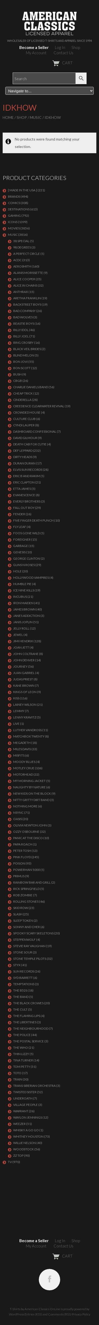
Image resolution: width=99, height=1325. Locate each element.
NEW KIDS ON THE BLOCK (32, 793)
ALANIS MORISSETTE (28, 273)
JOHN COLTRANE (26, 654)
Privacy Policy (81, 1314)
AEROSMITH (22, 266)
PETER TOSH (22, 851)
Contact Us (63, 52)
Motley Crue (23, 768)
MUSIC (36, 117)
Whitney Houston (28, 1136)
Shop (76, 47)
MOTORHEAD (23, 774)
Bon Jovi (20, 362)
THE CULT (20, 1009)
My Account (36, 52)
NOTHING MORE (25, 806)
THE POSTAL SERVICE (28, 1041)
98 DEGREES (22, 247)
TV (10, 1162)
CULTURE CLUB (24, 419)
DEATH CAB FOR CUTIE (29, 444)
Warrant (20, 1111)
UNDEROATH (22, 1098)
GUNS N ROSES (24, 565)
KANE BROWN (23, 686)
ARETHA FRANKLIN (27, 298)
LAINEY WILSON (24, 705)
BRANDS (14, 196)
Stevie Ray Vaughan (29, 946)
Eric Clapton (24, 482)
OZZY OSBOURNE (26, 832)
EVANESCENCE (24, 495)
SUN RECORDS (23, 971)
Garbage (20, 546)
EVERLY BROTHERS (26, 501)
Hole (17, 571)
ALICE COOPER (24, 279)
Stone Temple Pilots (29, 959)
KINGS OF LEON (24, 692)
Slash (17, 914)
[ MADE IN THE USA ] (22, 190)
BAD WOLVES (23, 317)
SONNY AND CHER (26, 927)
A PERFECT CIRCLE (26, 254)
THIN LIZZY (21, 1054)
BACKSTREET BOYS (27, 304)
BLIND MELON (23, 355)
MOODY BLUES (24, 762)
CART (49, 62)
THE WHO (20, 1048)
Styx (17, 965)
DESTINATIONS (19, 209)
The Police (22, 1035)
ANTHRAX (20, 292)
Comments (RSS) (59, 1314)
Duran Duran (24, 463)
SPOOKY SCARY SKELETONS (33, 933)
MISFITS (19, 755)
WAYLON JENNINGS (27, 1117)
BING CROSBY (23, 343)
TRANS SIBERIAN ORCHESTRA (34, 1086)
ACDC (17, 260)
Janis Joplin (22, 622)
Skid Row (20, 908)
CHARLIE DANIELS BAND (30, 387)
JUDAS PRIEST (23, 679)
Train (17, 1079)
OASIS (17, 819)
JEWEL (18, 635)
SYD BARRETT (23, 978)
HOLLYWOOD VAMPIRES (31, 578)
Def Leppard (22, 451)
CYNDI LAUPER (24, 425)
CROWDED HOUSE (26, 412)
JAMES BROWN (24, 609)
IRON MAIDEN (23, 603)
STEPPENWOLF (24, 940)
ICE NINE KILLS (23, 590)
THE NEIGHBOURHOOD (30, 1028)
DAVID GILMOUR (25, 438)
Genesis (19, 552)
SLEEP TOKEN (23, 920)
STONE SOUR (22, 952)
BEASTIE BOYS (23, 323)
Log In (60, 47)
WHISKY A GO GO (26, 1130)
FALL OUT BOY (24, 508)
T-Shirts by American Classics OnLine (35, 1309)
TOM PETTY (21, 1067)
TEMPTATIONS (23, 984)
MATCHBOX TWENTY (28, 736)
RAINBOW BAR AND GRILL (32, 882)
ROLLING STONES (26, 901)
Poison (19, 863)
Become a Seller (34, 47)
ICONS (12, 222)
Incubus (20, 597)
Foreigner (22, 539)
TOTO (17, 1073)
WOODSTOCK (23, 1149)
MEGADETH (22, 743)
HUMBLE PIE (22, 584)
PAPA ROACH (22, 844)
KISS (16, 698)
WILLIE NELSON (24, 1143)
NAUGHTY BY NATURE (29, 787)
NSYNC (18, 813)
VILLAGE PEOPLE (25, 1105)
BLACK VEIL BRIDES (27, 349)
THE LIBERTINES (24, 1022)
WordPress (16, 1314)
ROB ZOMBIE (22, 895)
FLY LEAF (19, 527)
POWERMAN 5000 (26, 870)
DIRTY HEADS (22, 457)
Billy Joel (21, 336)
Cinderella (22, 400)
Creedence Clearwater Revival (38, 406)
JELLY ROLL (21, 628)
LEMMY (18, 711)
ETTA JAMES (22, 489)
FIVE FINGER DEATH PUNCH (33, 520)
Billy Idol (21, 330)
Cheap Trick (23, 393)
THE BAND (21, 997)
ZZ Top (18, 1155)
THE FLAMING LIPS (26, 1016)
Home (8, 117)
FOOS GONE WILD (26, 533)
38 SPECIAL (21, 241)
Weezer (19, 1124)
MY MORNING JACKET (29, 781)
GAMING (14, 216)
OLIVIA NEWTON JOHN (30, 825)
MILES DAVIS (22, 749)
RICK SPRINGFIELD (26, 889)
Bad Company (24, 311)
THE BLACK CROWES (28, 1003)
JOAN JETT (21, 647)
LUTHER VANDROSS (27, 730)
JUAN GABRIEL (24, 673)
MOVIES (14, 228)
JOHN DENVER (24, 660)
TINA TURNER (23, 1060)
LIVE (16, 724)
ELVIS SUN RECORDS (27, 470)
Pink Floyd (22, 857)
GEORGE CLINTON (26, 558)
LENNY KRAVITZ (24, 717)
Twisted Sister (24, 1092)
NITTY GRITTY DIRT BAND (31, 800)
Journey (20, 666)
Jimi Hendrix (23, 641)
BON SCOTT (22, 368)
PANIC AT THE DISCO (28, 838)
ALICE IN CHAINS (25, 285)
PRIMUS (19, 876)
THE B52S (20, 990)
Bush (17, 374)
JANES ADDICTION (26, 616)
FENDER (19, 514)
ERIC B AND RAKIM (26, 476)
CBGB (17, 381)
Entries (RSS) (33, 1314)
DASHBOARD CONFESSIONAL (34, 431)
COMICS (14, 203)
